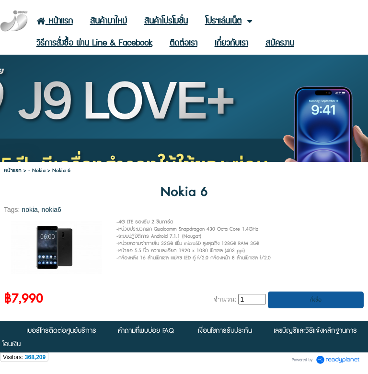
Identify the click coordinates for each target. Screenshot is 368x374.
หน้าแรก (13, 170)
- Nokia (37, 170)
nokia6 (51, 209)
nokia (29, 209)
